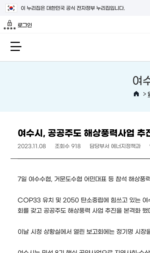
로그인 (18, 25)
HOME (136, 94)
